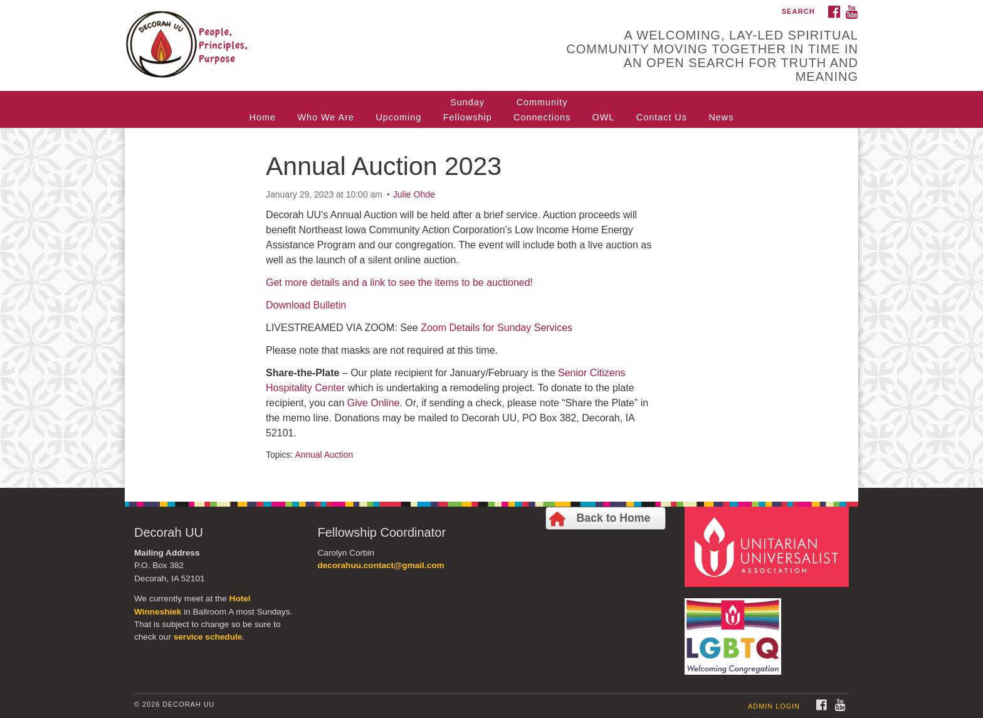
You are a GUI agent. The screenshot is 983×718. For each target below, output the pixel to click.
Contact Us (661, 117)
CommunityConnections (541, 109)
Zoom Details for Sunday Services (496, 327)
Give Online (373, 403)
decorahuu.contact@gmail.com (381, 565)
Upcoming (398, 117)
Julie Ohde (414, 194)
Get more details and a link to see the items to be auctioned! (399, 282)
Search (798, 11)
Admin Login (774, 706)
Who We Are (325, 117)
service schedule (208, 636)
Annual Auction (324, 455)
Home (263, 117)
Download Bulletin (306, 305)
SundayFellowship (467, 109)
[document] (491, 308)
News (720, 117)
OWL (603, 117)
